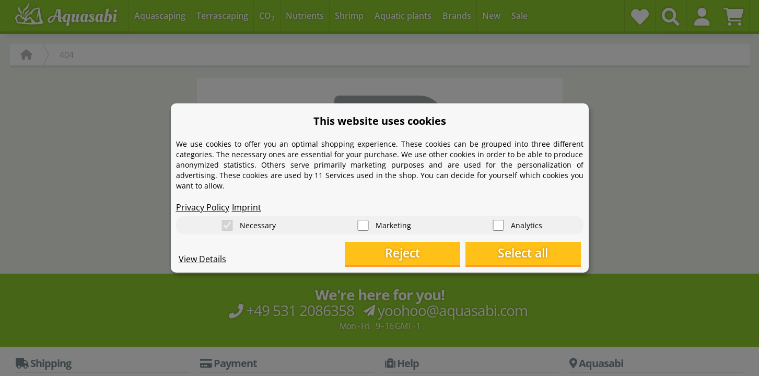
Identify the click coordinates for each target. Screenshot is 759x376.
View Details (202, 259)
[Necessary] (227, 224)
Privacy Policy (202, 207)
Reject (418, 253)
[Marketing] (363, 224)
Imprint (246, 207)
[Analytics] (498, 224)
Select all (528, 253)
